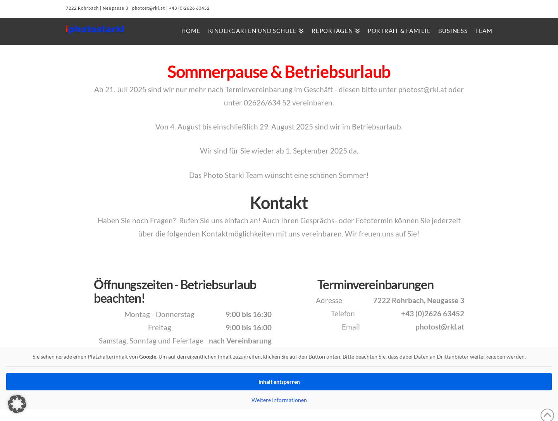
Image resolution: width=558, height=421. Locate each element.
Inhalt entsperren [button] (279, 381)
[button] (17, 404)
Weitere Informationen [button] (279, 400)
